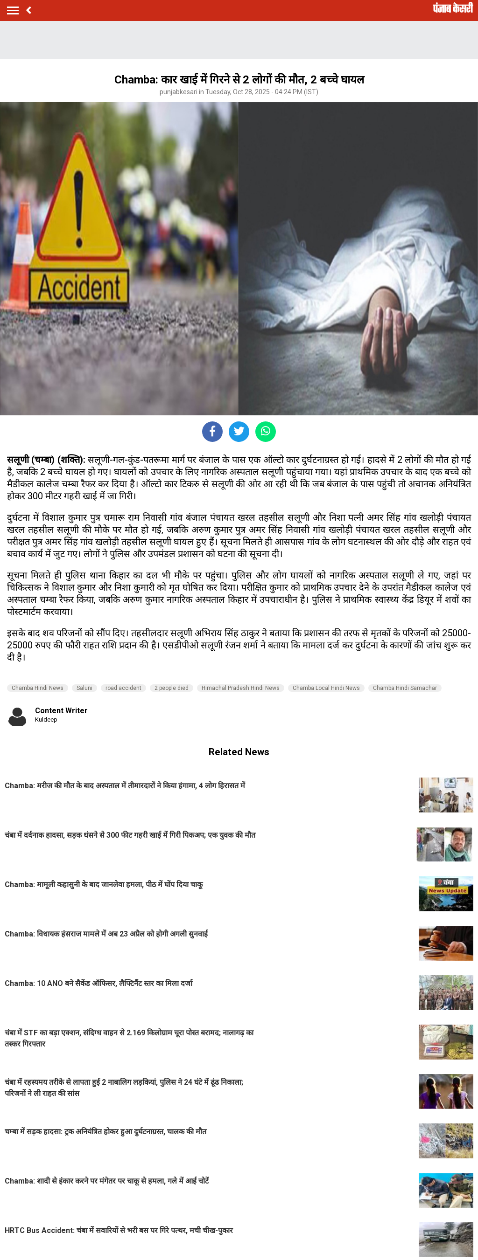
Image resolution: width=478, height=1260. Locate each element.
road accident (123, 688)
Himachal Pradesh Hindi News (241, 688)
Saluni (84, 688)
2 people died (172, 688)
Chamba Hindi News (37, 688)
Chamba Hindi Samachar (405, 688)
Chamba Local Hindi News (326, 688)
